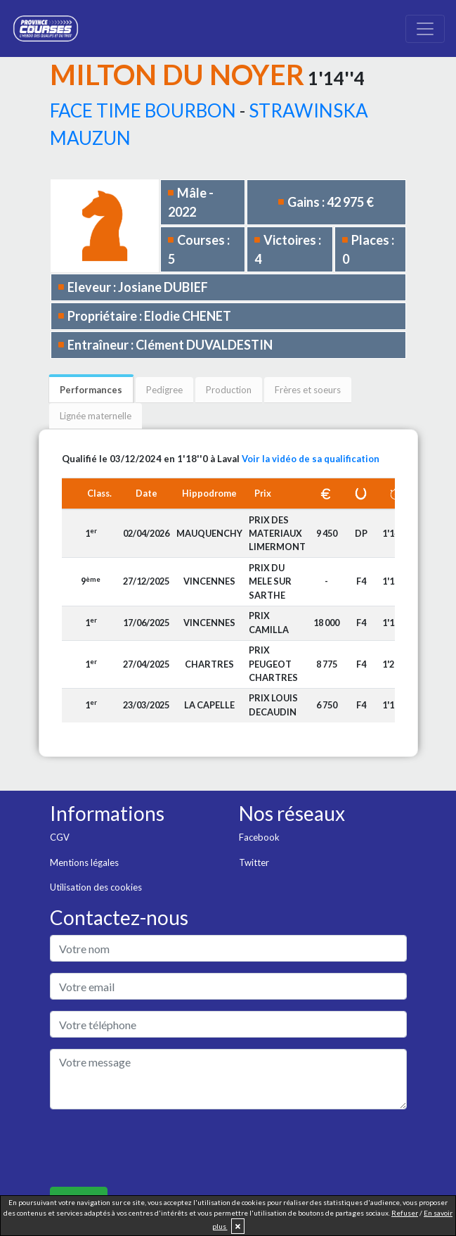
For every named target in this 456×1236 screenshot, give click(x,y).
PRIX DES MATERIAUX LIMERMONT (277, 533)
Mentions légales (84, 862)
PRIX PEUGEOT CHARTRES (273, 663)
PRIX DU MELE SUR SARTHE (270, 581)
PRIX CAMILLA (269, 622)
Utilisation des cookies (96, 887)
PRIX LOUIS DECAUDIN (273, 704)
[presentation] (156, 1148)
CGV (60, 837)
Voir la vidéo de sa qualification (310, 458)
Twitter (254, 862)
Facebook (259, 837)
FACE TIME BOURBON (143, 110)
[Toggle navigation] (425, 29)
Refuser (404, 1213)
